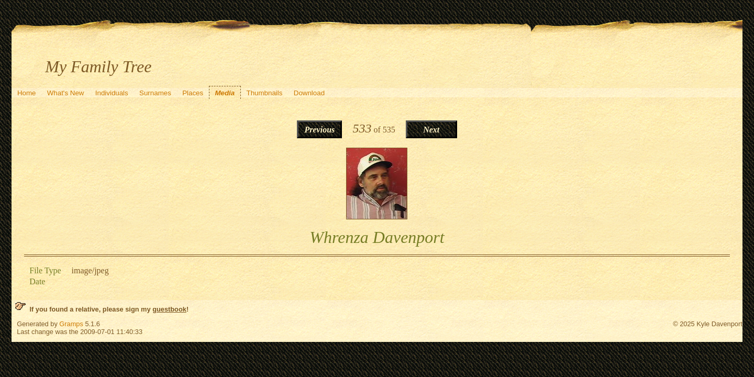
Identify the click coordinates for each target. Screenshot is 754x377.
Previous (319, 129)
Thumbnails (265, 93)
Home (26, 93)
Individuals (111, 93)
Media (225, 93)
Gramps (71, 324)
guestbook (169, 309)
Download (309, 93)
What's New (65, 93)
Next (431, 129)
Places (192, 93)
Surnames (155, 93)
